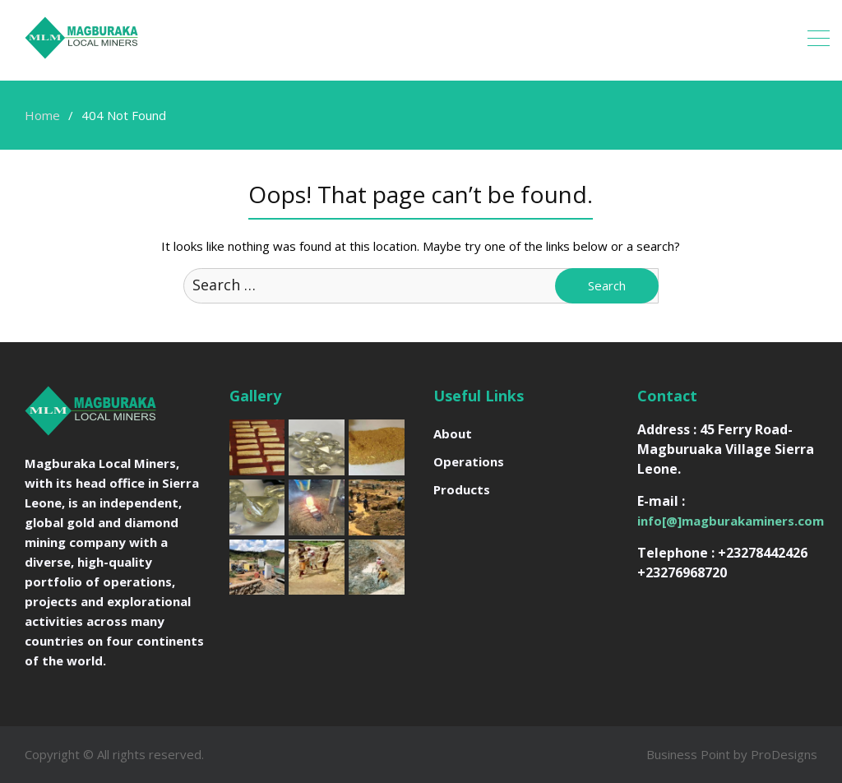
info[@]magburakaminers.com (730, 520)
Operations (468, 461)
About (452, 433)
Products (461, 489)
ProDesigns (784, 754)
